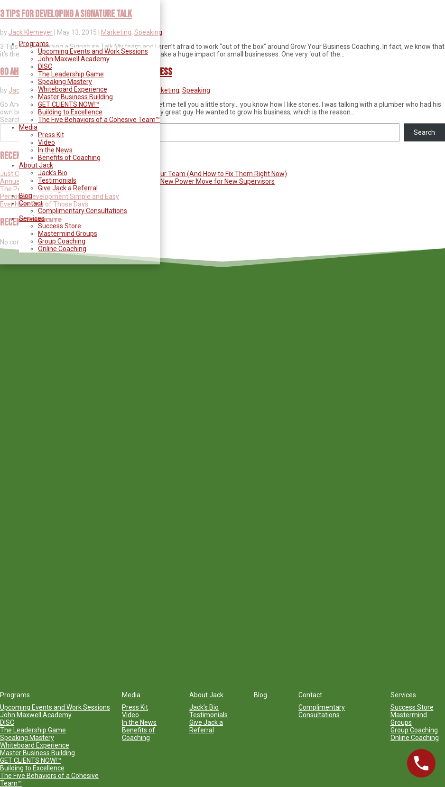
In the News (55, 150)
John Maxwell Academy (74, 59)
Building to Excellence (70, 112)
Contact (31, 203)
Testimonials (57, 180)
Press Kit (51, 135)
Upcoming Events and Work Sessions (93, 51)
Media (28, 127)
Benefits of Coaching (69, 157)
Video (46, 142)
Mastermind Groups (67, 233)
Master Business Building (75, 97)
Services (32, 218)
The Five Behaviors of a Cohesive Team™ (99, 119)
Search (424, 132)
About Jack (36, 165)
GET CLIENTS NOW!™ (68, 104)
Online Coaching (62, 249)
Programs (34, 43)
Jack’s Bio (52, 173)
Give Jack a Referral (68, 188)
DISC (45, 66)
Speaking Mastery (65, 81)
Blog (25, 195)
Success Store (59, 226)
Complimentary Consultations (82, 211)
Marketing (164, 90)
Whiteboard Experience (72, 89)
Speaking (196, 90)
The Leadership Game (71, 74)
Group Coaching (61, 241)
